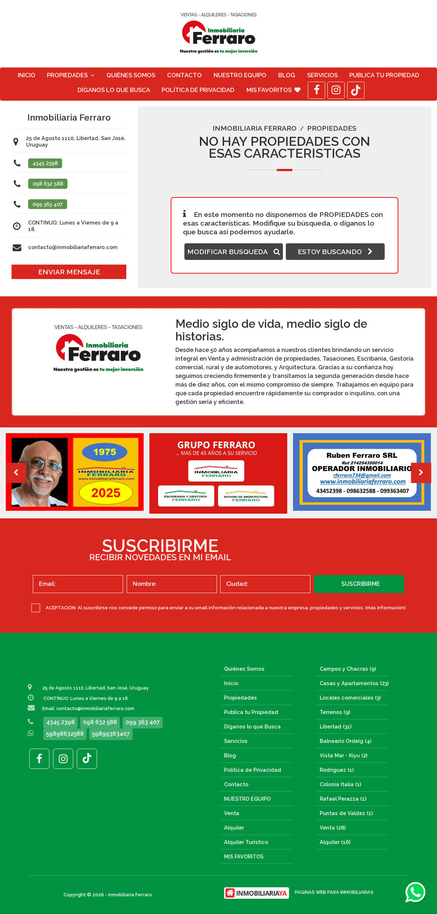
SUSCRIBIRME (360, 583)
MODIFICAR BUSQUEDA (233, 252)
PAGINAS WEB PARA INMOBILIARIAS (334, 892)
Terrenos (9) (335, 712)
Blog (286, 75)
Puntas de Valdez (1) (346, 813)
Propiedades (71, 75)
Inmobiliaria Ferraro (255, 128)
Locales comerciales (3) (350, 698)
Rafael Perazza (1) (343, 799)
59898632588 (65, 733)
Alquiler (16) (335, 842)
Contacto (184, 75)
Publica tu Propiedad (384, 75)
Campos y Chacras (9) (348, 669)
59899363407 (111, 733)
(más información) (385, 607)
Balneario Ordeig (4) (345, 741)
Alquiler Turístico (246, 842)
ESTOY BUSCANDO (335, 252)
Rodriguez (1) (337, 770)
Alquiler (234, 827)
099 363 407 (47, 204)
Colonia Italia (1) (340, 784)
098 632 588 (47, 183)
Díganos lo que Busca (114, 89)
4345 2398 (45, 163)
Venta (231, 813)
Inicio (26, 75)
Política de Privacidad (198, 89)
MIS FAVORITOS (273, 89)
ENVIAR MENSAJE (69, 272)
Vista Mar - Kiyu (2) (343, 755)
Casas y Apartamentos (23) (354, 683)
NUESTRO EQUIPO (240, 75)
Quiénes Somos (130, 75)
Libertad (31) (335, 726)
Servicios (322, 75)
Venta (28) (333, 827)
